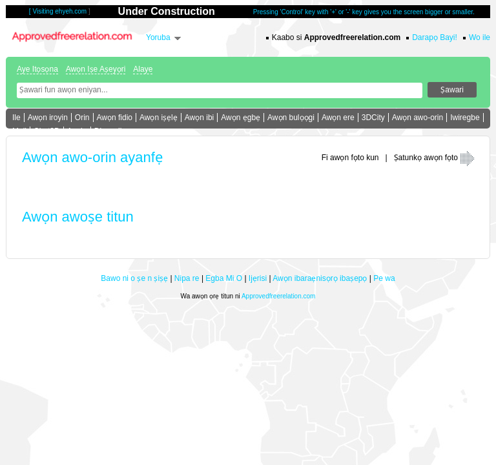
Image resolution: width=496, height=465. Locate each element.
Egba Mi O (223, 278)
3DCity (373, 117)
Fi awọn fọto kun (350, 157)
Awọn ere (338, 117)
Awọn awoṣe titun (78, 217)
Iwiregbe (464, 117)
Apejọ (77, 131)
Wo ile (479, 37)
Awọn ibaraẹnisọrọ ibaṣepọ (320, 278)
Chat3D (47, 131)
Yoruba (158, 37)
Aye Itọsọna (37, 69)
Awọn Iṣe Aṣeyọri (95, 69)
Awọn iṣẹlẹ (159, 117)
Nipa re (187, 278)
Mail (19, 131)
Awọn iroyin (48, 117)
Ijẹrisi (258, 278)
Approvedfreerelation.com (279, 296)
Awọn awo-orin (417, 117)
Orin (82, 117)
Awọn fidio (114, 117)
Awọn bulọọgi (291, 117)
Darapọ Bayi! (434, 37)
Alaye (142, 69)
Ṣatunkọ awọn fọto (426, 157)
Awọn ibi (199, 117)
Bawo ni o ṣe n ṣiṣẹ (134, 278)
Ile (16, 117)
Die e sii (108, 131)
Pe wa (384, 278)
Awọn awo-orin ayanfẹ (92, 157)
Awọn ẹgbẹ (240, 117)
